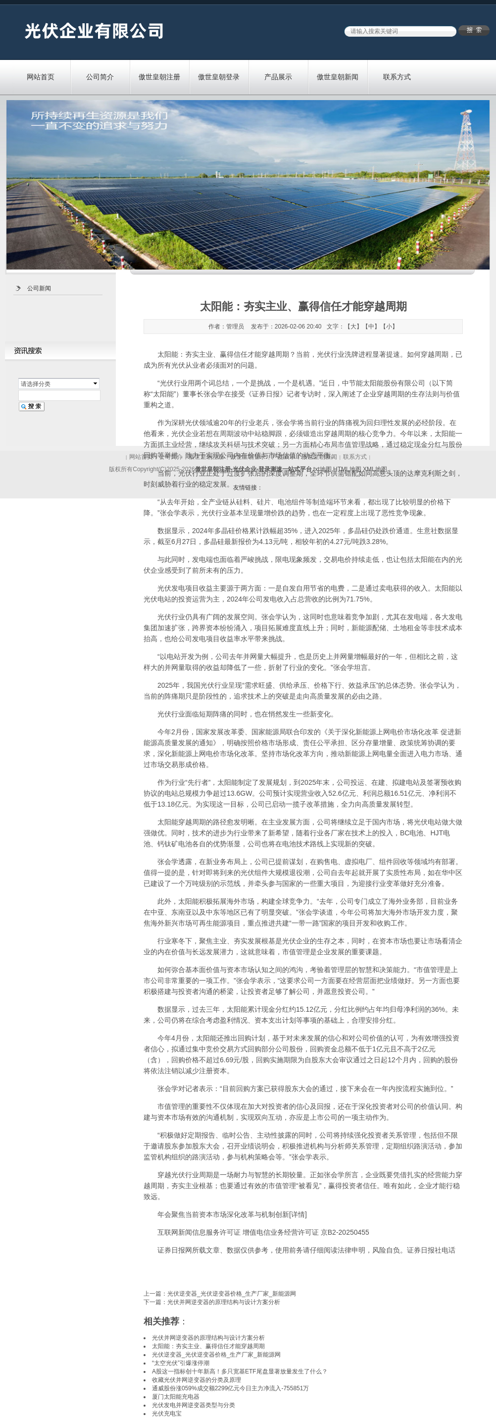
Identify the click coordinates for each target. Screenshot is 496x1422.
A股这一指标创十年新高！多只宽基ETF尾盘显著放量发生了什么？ (240, 1371)
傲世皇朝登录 (219, 77)
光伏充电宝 (167, 1413)
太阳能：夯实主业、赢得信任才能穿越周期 (223, 354)
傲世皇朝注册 (159, 77)
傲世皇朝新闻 (337, 77)
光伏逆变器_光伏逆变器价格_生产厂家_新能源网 (231, 1293)
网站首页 (40, 77)
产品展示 (278, 77)
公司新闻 (39, 288)
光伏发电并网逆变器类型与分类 (193, 1405)
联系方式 (397, 77)
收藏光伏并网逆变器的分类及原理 (196, 1379)
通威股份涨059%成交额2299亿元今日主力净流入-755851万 (230, 1388)
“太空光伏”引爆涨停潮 (180, 1363)
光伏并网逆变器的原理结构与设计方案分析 (223, 1302)
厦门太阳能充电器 (175, 1396)
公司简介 (100, 77)
